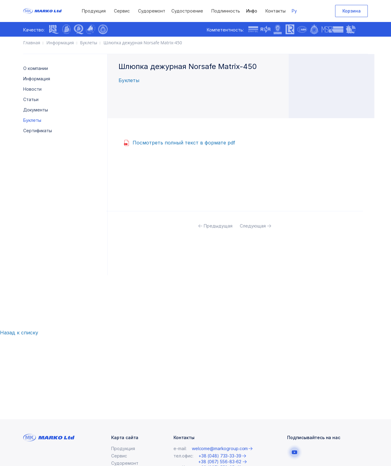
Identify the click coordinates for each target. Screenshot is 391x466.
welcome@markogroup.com (220, 455)
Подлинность (225, 10)
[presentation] (116, 30)
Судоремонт (151, 10)
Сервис (122, 10)
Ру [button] (294, 10)
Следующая (253, 225)
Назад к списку (19, 332)
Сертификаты (37, 130)
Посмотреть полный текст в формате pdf (184, 143)
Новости (32, 89)
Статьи (30, 99)
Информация (36, 78)
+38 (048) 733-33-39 (220, 463)
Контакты (275, 10)
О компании (35, 68)
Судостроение (187, 10)
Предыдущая (218, 225)
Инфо (251, 10)
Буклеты (32, 120)
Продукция (94, 10)
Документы (35, 109)
